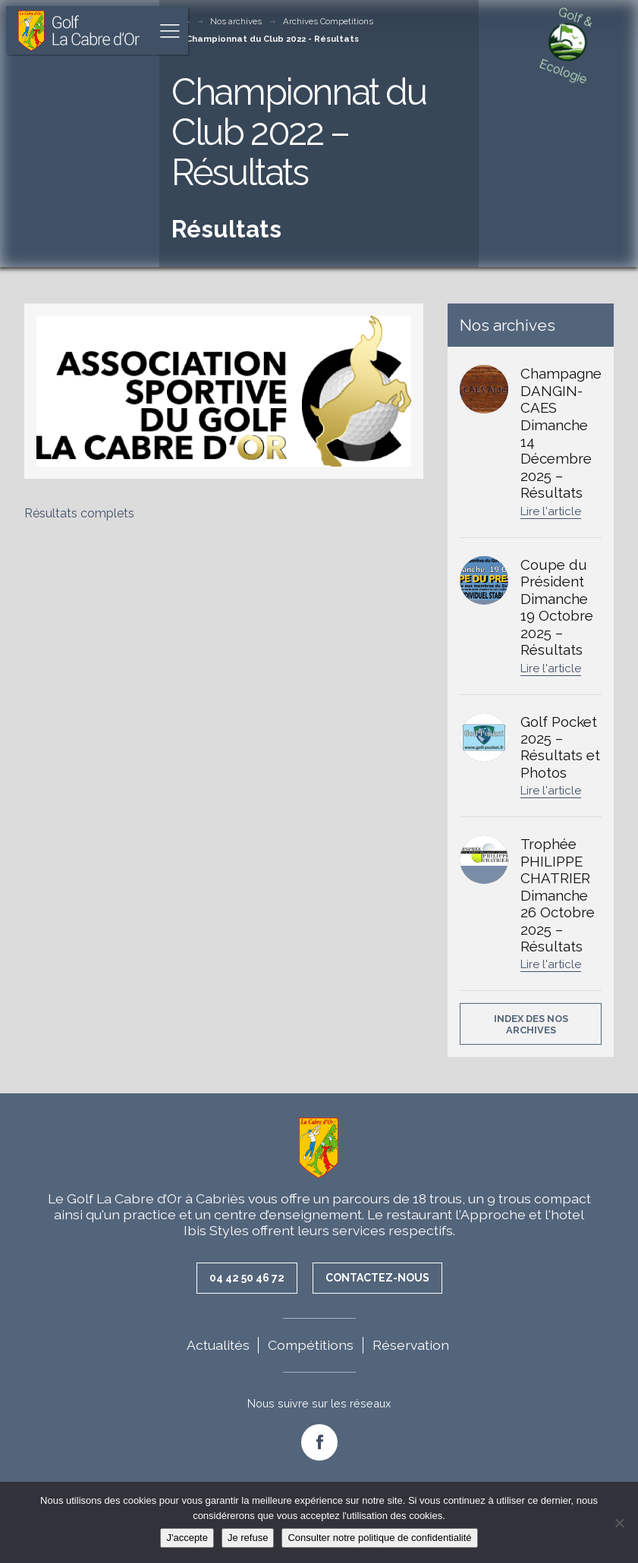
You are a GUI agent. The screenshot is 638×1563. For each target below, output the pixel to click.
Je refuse (248, 1537)
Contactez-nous (377, 1278)
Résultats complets (79, 513)
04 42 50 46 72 (246, 1278)
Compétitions (311, 1345)
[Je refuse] (619, 1522)
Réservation (410, 1345)
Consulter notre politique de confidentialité (379, 1537)
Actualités (218, 1345)
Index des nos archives (531, 1024)
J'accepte (187, 1537)
